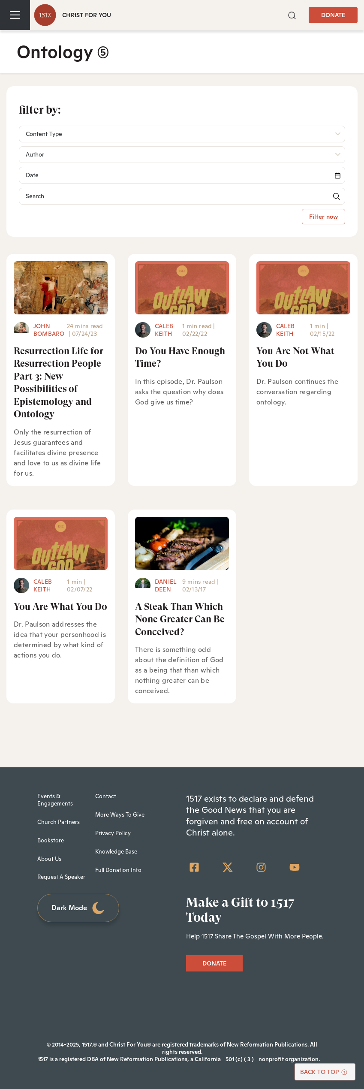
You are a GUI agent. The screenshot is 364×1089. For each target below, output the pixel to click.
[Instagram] (261, 867)
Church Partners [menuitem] (58, 822)
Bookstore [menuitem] (50, 840)
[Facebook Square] (194, 867)
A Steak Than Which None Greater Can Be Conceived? (180, 619)
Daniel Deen (165, 585)
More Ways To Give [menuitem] (119, 814)
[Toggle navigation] (15, 15)
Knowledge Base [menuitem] (116, 851)
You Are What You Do (60, 606)
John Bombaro (49, 330)
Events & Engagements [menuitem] (55, 800)
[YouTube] (294, 867)
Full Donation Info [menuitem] (118, 870)
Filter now (323, 216)
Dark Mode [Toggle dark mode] (78, 908)
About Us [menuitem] (49, 859)
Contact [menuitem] (105, 796)
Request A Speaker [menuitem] (61, 877)
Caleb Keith (164, 330)
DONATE (333, 15)
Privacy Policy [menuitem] (113, 833)
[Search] (182, 175)
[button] (292, 15)
